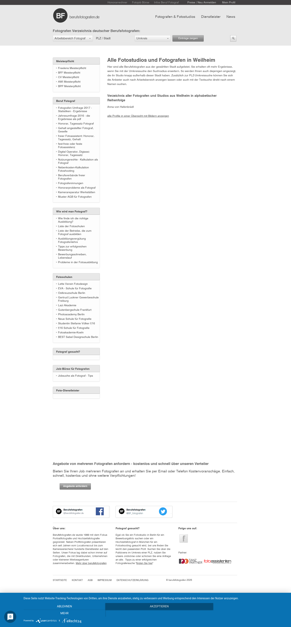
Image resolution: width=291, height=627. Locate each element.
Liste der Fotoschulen (71, 226)
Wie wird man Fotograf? (71, 211)
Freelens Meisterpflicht (72, 68)
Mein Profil (228, 2)
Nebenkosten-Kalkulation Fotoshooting (73, 169)
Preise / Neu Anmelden (201, 2)
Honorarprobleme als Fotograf (77, 187)
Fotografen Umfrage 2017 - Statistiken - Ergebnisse (75, 110)
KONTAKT (77, 580)
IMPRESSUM (105, 580)
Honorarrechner (117, 2)
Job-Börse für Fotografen (72, 369)
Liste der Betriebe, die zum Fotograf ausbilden (74, 233)
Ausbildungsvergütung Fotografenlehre (72, 240)
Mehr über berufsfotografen (91, 563)
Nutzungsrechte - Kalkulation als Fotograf (78, 161)
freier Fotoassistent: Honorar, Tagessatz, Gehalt (76, 138)
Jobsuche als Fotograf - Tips (75, 375)
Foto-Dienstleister (67, 390)
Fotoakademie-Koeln (71, 332)
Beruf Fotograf (65, 101)
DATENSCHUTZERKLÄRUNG (132, 580)
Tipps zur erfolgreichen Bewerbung (72, 248)
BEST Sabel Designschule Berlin (78, 337)
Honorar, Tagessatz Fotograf (76, 123)
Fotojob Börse (140, 2)
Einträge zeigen (188, 38)
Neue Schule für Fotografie (74, 319)
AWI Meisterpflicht (69, 81)
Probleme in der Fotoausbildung (78, 262)
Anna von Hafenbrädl (120, 107)
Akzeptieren (155, 613)
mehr (248, 613)
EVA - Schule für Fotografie (75, 288)
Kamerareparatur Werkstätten (76, 192)
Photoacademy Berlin (71, 314)
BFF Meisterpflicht (69, 72)
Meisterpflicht (65, 61)
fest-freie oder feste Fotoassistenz (70, 146)
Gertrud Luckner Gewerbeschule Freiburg (78, 299)
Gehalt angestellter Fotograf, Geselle (76, 130)
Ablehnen (63, 613)
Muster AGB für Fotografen (75, 196)
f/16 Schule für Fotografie (73, 328)
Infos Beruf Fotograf (166, 2)
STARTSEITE (60, 580)
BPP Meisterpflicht (69, 86)
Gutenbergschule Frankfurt (74, 310)
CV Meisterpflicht (68, 77)
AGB (90, 580)
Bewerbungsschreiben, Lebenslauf (72, 256)
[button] (73, 38)
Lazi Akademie (67, 305)
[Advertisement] (72, 423)
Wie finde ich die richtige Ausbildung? (73, 220)
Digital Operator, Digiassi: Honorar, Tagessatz (74, 153)
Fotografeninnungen (70, 183)
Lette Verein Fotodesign (73, 284)
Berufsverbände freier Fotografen (71, 177)
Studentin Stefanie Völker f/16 (76, 323)
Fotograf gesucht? (68, 351)
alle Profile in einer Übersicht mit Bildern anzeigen (138, 116)
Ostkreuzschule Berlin (71, 293)
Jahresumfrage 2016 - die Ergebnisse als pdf (74, 117)
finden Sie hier (144, 563)
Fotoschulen (64, 277)
